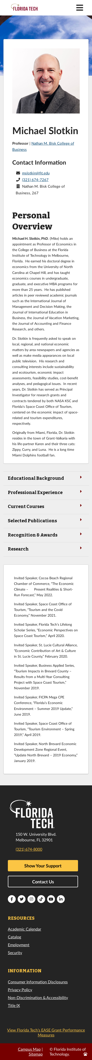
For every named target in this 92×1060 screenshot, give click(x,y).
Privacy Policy (20, 989)
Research (46, 549)
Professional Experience (46, 492)
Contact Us (43, 881)
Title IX (14, 1005)
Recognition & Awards (46, 535)
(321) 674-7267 (35, 179)
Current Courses (46, 506)
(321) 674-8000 (29, 849)
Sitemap (36, 1054)
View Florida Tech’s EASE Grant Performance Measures (46, 1032)
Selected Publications (46, 520)
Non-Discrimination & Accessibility (38, 997)
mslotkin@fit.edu (36, 173)
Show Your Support (43, 865)
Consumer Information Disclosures (38, 981)
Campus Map (29, 1049)
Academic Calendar (24, 929)
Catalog (14, 936)
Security (15, 952)
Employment (18, 944)
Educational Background (46, 478)
